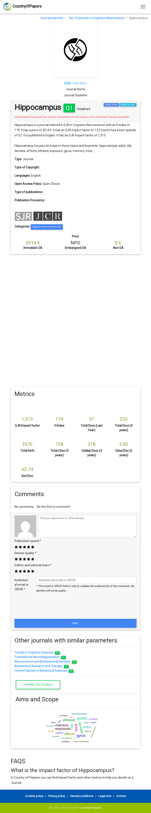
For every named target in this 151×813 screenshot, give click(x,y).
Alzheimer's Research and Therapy (42, 666)
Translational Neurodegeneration (40, 657)
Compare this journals (38, 684)
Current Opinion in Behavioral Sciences (44, 670)
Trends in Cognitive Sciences (37, 652)
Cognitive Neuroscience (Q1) (46, 226)
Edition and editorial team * (33, 565)
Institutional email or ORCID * (22, 584)
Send (75, 623)
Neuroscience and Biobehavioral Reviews (46, 661)
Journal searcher (51, 18)
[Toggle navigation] (143, 6)
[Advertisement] (75, 286)
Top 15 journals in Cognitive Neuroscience (96, 18)
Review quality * (25, 553)
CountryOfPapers (90, 807)
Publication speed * (28, 541)
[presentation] (75, 607)
